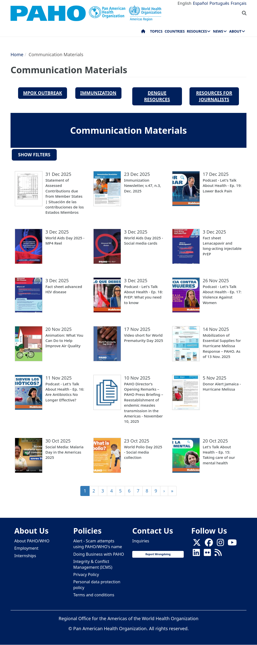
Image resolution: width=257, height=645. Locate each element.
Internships (25, 555)
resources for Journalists (214, 96)
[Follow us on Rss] (218, 554)
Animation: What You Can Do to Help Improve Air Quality (64, 340)
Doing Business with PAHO (98, 554)
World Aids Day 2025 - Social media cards (143, 240)
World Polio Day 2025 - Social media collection (143, 452)
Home (17, 54)
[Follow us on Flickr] (207, 554)
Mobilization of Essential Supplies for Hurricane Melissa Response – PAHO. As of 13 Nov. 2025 (222, 346)
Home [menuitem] (143, 32)
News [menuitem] (218, 31)
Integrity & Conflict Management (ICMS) (92, 564)
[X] (197, 544)
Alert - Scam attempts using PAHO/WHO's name (97, 543)
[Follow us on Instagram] (220, 544)
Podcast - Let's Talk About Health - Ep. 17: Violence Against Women (222, 294)
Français (238, 3)
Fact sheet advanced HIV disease (63, 289)
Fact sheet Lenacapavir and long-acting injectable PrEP (222, 245)
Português (219, 3)
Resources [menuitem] (197, 31)
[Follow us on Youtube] (232, 544)
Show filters (34, 155)
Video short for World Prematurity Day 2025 (143, 338)
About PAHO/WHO (31, 541)
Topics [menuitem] (156, 31)
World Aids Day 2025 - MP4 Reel (64, 240)
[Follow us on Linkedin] (196, 554)
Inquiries (140, 541)
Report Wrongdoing (157, 554)
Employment (26, 548)
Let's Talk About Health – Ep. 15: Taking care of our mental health (219, 454)
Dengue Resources (157, 96)
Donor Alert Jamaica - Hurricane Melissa (222, 386)
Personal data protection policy (96, 584)
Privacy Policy (86, 574)
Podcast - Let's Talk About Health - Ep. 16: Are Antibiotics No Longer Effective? (64, 391)
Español (200, 3)
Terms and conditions (93, 595)
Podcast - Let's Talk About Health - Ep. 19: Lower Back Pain (222, 185)
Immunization (98, 93)
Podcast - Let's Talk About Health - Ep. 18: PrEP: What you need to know (143, 294)
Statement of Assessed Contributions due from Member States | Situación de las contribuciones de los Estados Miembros (64, 196)
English (184, 3)
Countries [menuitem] (175, 31)
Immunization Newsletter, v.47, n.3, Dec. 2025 (142, 185)
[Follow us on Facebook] (209, 544)
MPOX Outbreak (42, 93)
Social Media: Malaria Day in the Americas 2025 (64, 452)
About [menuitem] (235, 31)
